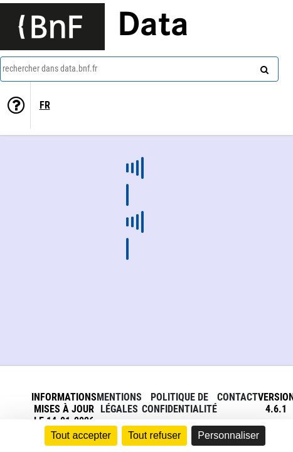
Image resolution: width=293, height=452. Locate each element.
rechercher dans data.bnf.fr (50, 68)
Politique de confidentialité (179, 403)
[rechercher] (263, 67)
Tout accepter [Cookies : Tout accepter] (81, 435)
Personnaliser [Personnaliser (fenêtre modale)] (228, 435)
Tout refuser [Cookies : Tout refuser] (154, 435)
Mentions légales (119, 403)
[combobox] (139, 69)
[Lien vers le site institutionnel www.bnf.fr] (52, 26)
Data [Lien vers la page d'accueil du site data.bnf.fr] (153, 26)
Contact (237, 397)
